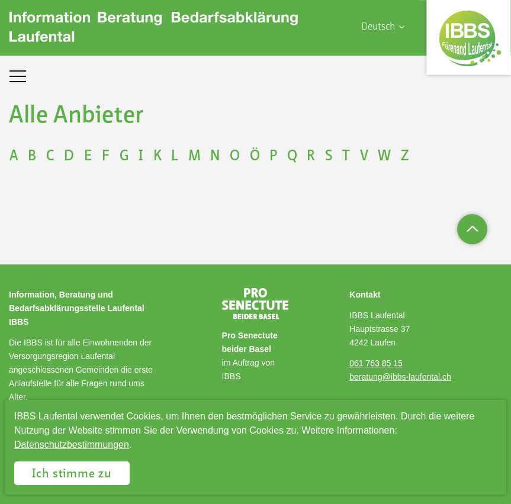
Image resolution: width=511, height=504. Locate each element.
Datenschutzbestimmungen (71, 445)
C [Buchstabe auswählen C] (50, 157)
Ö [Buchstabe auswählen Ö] (255, 157)
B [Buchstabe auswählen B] (32, 157)
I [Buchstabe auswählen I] (141, 157)
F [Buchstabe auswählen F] (106, 157)
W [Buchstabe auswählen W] (384, 157)
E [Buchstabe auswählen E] (88, 157)
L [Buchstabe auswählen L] (174, 157)
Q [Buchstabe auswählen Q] (292, 157)
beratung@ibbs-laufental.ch (400, 377)
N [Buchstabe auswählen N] (215, 157)
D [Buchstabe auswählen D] (69, 157)
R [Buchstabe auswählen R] (311, 157)
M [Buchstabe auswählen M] (194, 157)
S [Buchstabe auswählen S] (329, 157)
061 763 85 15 (376, 363)
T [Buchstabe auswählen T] (346, 157)
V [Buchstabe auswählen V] (364, 157)
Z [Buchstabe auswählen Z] (405, 157)
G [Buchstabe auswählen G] (124, 157)
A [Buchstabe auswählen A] (13, 157)
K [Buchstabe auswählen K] (157, 157)
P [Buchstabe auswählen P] (273, 157)
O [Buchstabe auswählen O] (235, 157)
